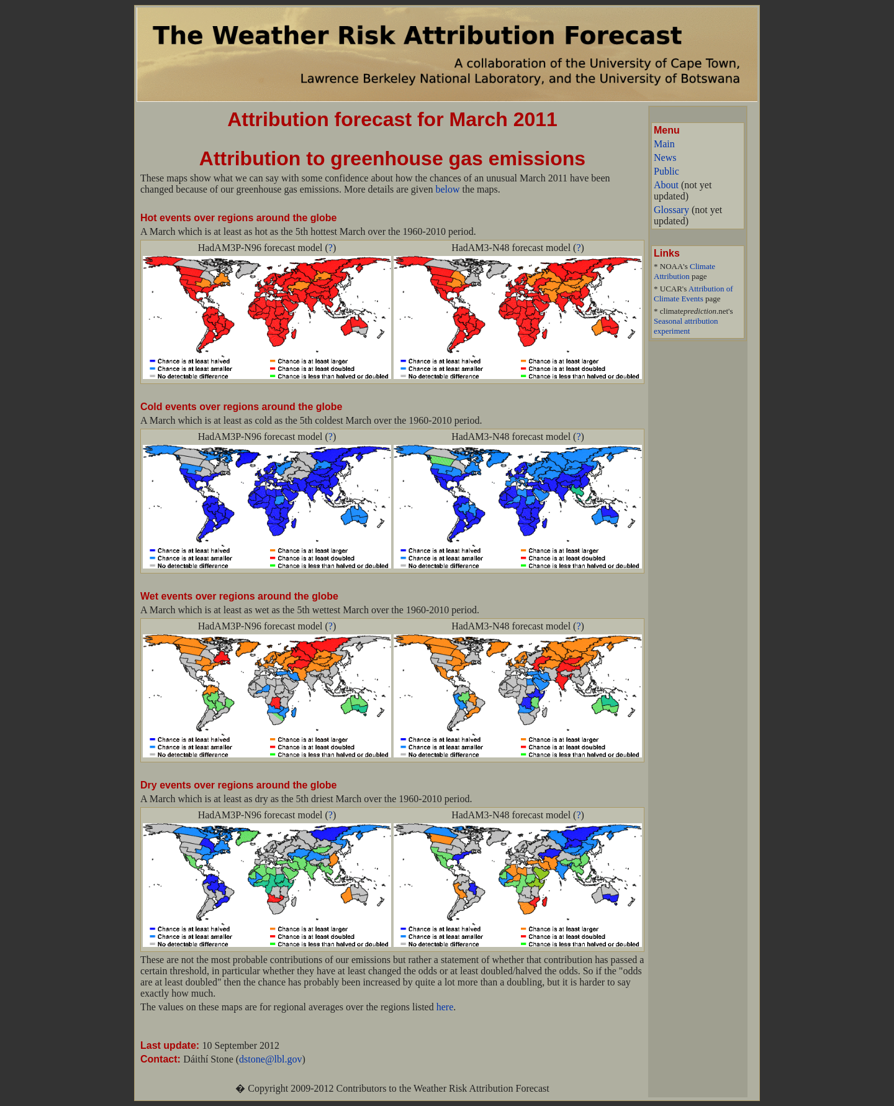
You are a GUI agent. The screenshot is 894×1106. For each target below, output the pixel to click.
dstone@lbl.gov (270, 1059)
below (447, 189)
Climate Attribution (684, 271)
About (666, 185)
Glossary (671, 209)
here (445, 1007)
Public (666, 171)
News (665, 157)
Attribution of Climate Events (693, 293)
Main (664, 144)
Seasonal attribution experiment (686, 326)
